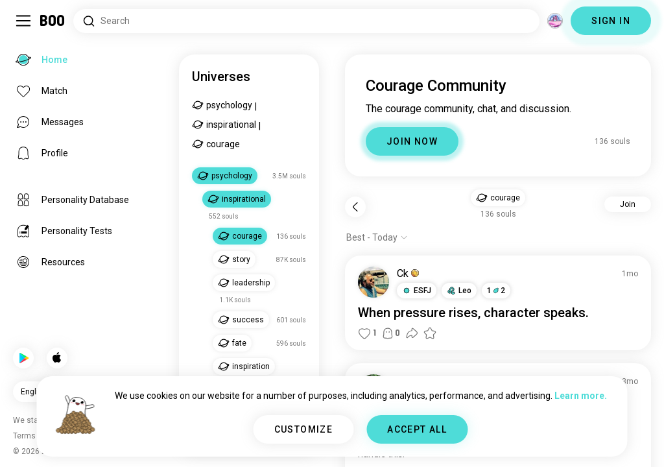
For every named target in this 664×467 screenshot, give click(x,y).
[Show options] (377, 237)
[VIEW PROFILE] (373, 282)
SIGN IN (610, 21)
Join (627, 204)
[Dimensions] (555, 21)
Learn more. (580, 395)
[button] (498, 197)
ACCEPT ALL (417, 429)
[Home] (52, 20)
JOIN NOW (412, 141)
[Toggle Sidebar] (23, 21)
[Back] (355, 207)
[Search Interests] (306, 21)
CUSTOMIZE (303, 429)
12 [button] (496, 290)
